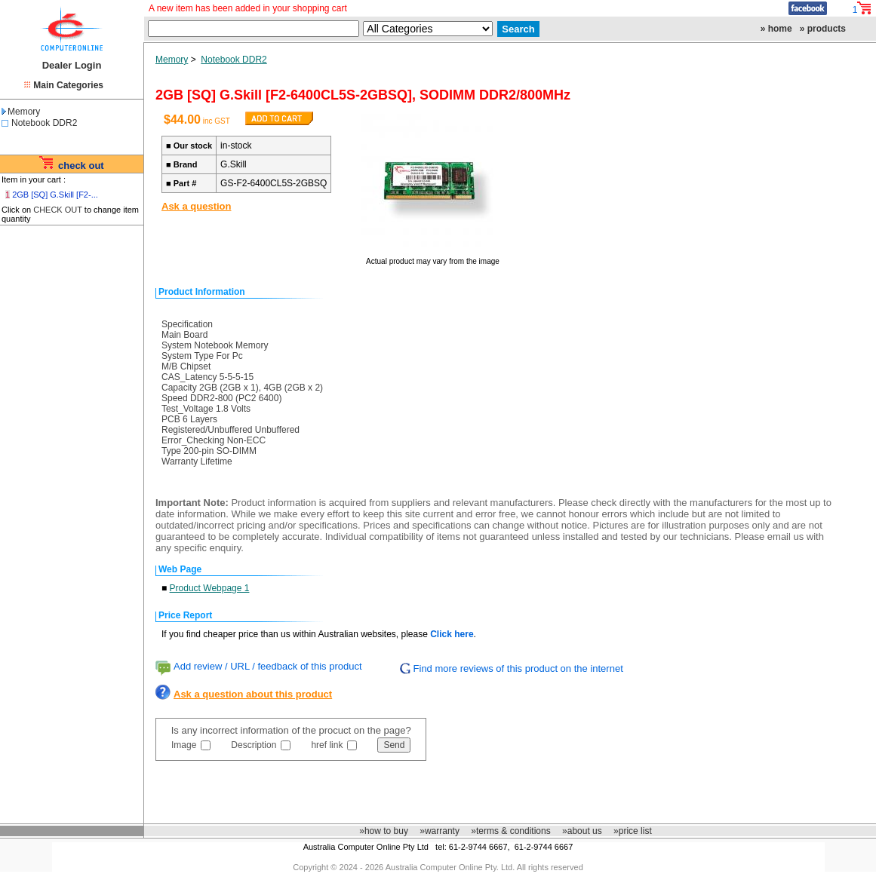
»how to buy (383, 831)
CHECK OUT (57, 209)
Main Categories (68, 85)
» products (823, 28)
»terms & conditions (510, 831)
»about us (582, 831)
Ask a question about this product (253, 694)
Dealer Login (72, 65)
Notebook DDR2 (44, 123)
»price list (632, 831)
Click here (451, 634)
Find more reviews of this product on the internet (518, 668)
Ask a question (196, 206)
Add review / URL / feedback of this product (268, 666)
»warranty (440, 831)
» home (776, 28)
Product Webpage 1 (210, 588)
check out (81, 165)
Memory (21, 111)
